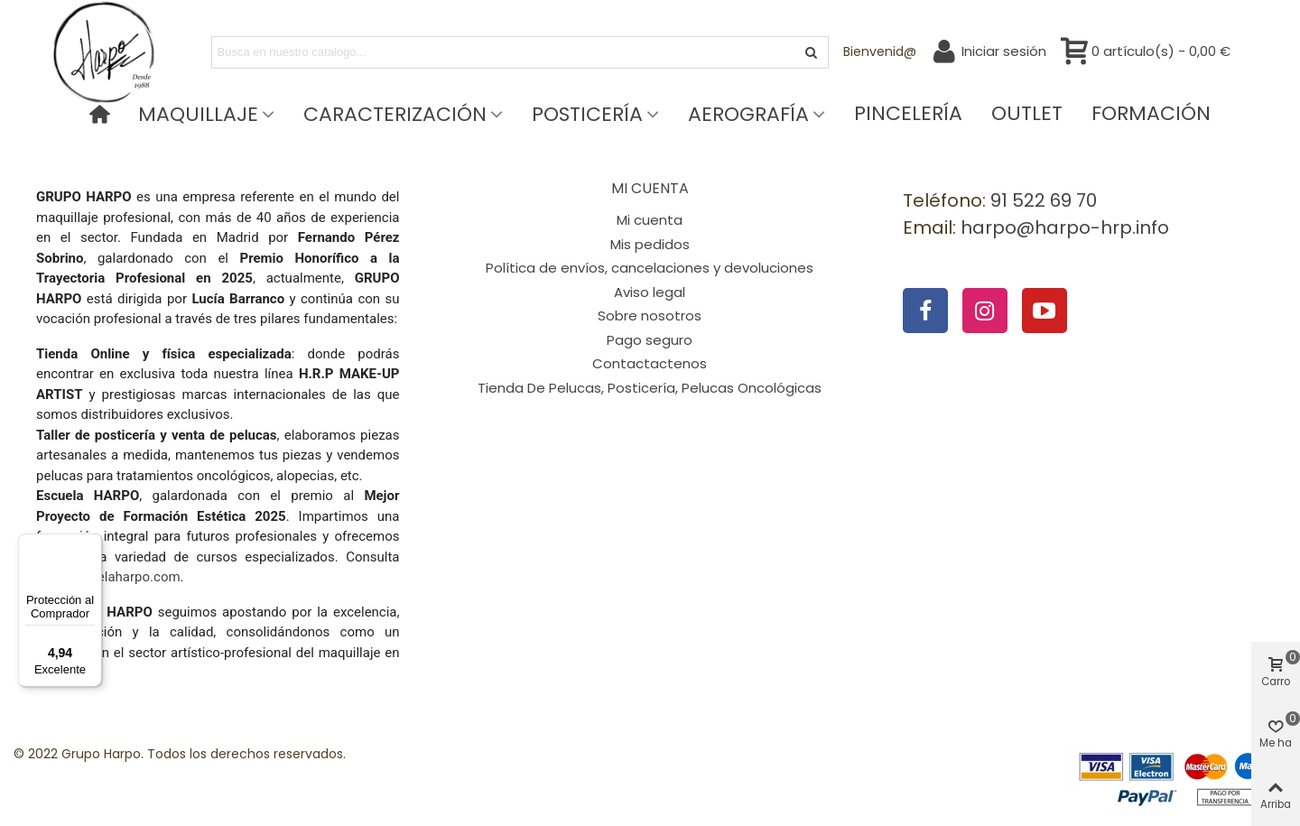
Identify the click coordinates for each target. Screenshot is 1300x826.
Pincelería (908, 114)
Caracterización (395, 114)
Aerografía (748, 114)
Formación (1151, 114)
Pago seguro (649, 339)
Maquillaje (198, 114)
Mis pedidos (650, 244)
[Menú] (91, 544)
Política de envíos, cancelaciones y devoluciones (649, 267)
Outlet (1027, 114)
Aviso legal (649, 292)
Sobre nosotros (649, 315)
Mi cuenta (649, 219)
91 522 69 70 (1043, 200)
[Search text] (505, 52)
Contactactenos (649, 363)
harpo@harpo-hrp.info (1065, 227)
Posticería (587, 114)
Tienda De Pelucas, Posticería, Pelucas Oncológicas (650, 387)
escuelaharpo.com (125, 577)
